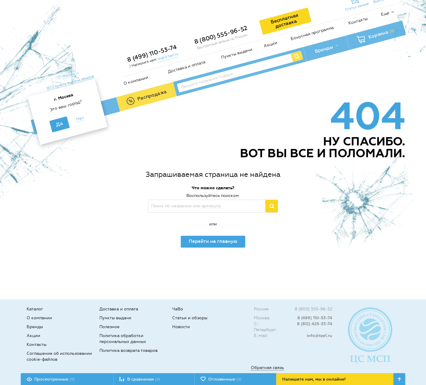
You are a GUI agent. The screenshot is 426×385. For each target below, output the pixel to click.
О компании (136, 80)
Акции (270, 44)
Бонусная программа (312, 33)
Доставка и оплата (186, 67)
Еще (385, 13)
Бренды (35, 326)
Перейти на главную (213, 241)
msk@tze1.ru (167, 56)
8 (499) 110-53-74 (151, 53)
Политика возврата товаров (128, 350)
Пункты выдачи (237, 53)
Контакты (358, 21)
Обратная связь (267, 367)
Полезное (109, 326)
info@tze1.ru (319, 335)
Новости (181, 326)
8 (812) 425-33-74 (314, 323)
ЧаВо (177, 309)
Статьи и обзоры (189, 317)
